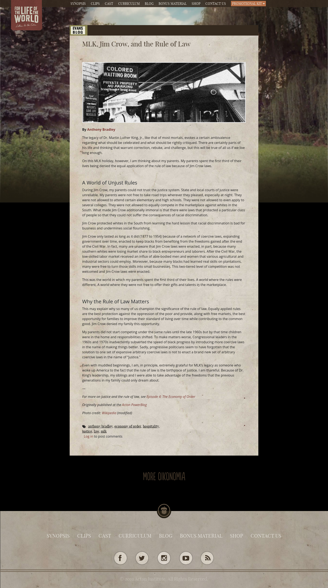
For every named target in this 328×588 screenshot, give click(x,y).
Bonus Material (173, 3)
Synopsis (78, 3)
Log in (88, 436)
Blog (149, 3)
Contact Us (215, 3)
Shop (196, 3)
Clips (95, 3)
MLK (104, 431)
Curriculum (129, 3)
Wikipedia (109, 413)
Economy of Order (127, 426)
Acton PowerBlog (134, 404)
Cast (109, 3)
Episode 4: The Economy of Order (170, 396)
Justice (87, 431)
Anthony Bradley (101, 129)
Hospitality (151, 426)
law (96, 431)
